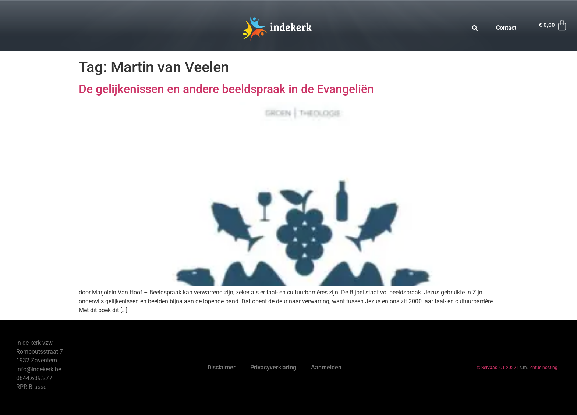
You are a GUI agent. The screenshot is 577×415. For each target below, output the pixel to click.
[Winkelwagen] (553, 25)
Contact (506, 27)
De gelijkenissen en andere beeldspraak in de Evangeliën (226, 89)
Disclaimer (222, 367)
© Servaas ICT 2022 (496, 367)
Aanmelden (326, 367)
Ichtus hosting (543, 367)
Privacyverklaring (273, 367)
